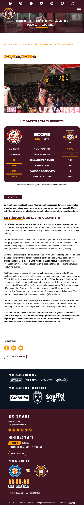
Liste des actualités (15, 356)
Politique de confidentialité (46, 502)
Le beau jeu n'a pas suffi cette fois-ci (26, 447)
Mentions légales (26, 502)
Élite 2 (18, 44)
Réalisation (67, 502)
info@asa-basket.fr (17, 424)
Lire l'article (17, 453)
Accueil (8, 44)
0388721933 (14, 421)
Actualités (31, 44)
